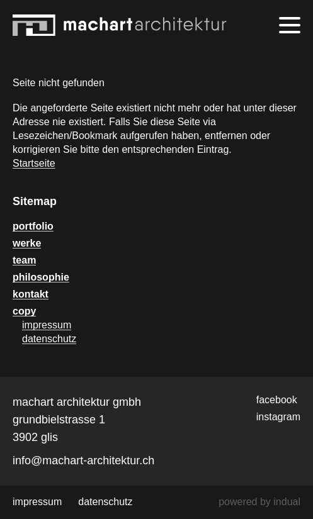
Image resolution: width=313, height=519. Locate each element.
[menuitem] (156, 226)
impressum (46, 325)
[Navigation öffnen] (289, 25)
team (24, 260)
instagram (278, 416)
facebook (276, 399)
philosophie (41, 277)
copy (24, 311)
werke (27, 243)
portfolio (33, 226)
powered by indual (259, 501)
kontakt (30, 294)
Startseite (34, 163)
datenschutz (49, 338)
